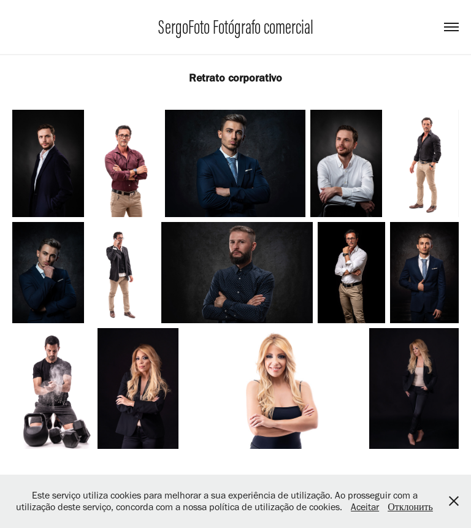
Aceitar (365, 507)
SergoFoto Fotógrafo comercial (235, 27)
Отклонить (410, 507)
